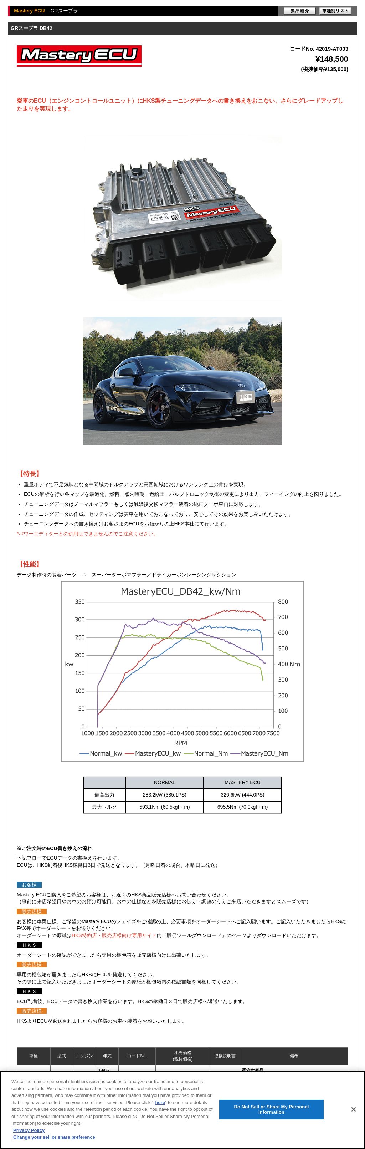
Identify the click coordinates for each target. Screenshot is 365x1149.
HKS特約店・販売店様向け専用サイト (114, 935)
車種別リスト (335, 11)
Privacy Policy (29, 1130)
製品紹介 (300, 11)
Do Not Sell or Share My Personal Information (271, 1109)
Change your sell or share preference (54, 1137)
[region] (182, 1110)
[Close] (353, 1109)
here (160, 1102)
